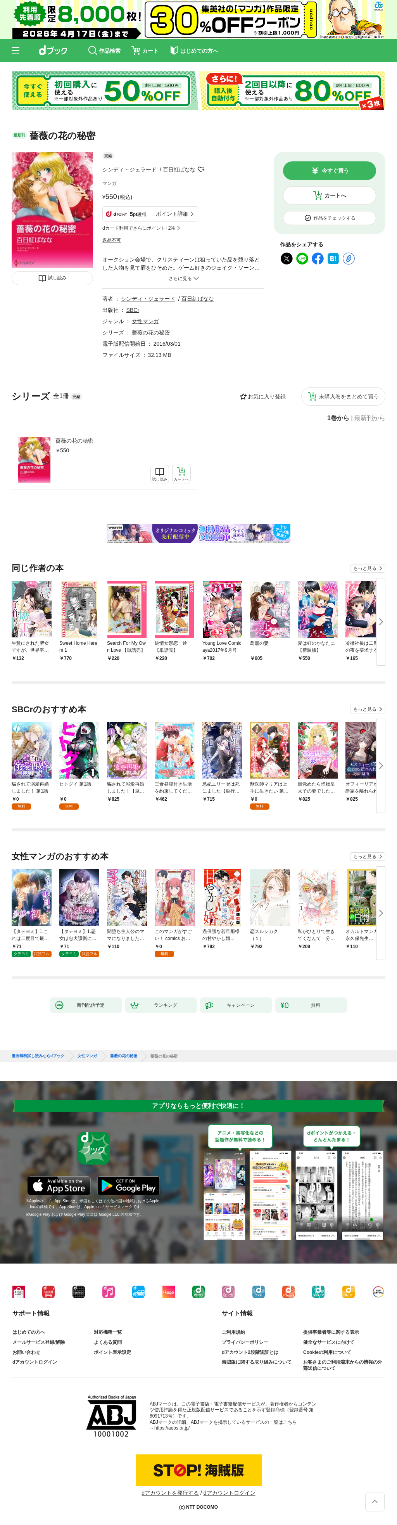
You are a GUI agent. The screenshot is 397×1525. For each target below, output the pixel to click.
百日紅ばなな (179, 169)
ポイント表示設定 (112, 1352)
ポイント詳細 (172, 214)
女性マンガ (145, 321)
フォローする (201, 169)
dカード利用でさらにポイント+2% (138, 228)
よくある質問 (108, 1342)
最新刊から (369, 418)
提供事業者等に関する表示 (331, 1332)
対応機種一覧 (108, 1332)
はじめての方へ (28, 1332)
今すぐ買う (335, 171)
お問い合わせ (26, 1352)
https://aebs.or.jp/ (172, 1428)
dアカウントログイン (34, 1362)
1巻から (338, 418)
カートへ (335, 195)
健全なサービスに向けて (328, 1342)
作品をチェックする (335, 218)
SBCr (132, 310)
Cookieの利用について (327, 1352)
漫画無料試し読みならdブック (38, 1056)
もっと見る (364, 568)
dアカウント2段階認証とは (250, 1352)
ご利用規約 (233, 1332)
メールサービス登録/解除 (38, 1342)
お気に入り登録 (267, 396)
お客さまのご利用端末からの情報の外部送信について (342, 1365)
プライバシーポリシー (245, 1342)
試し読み (57, 277)
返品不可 (111, 240)
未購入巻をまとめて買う (349, 396)
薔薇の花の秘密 (74, 441)
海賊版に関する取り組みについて (257, 1362)
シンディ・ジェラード (129, 169)
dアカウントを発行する (170, 1493)
